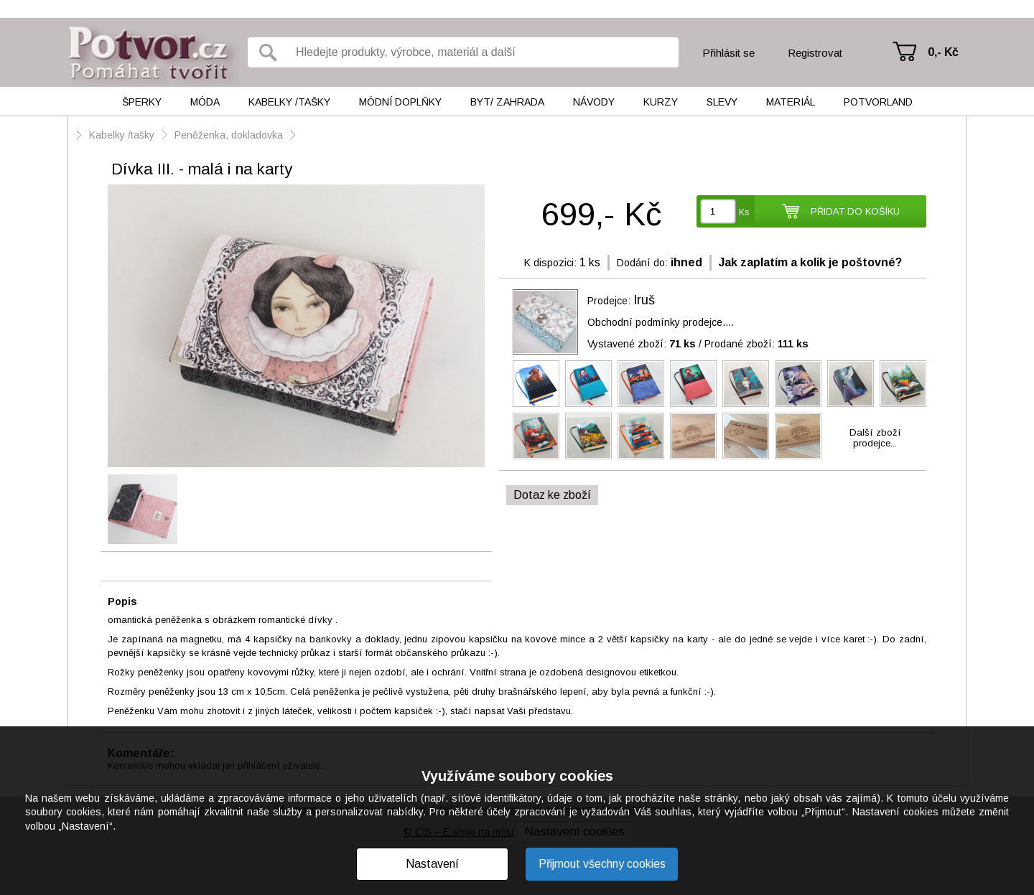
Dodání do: (642, 262)
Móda (205, 102)
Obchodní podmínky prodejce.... (660, 322)
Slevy (722, 102)
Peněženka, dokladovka (228, 135)
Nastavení (432, 864)
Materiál (790, 102)
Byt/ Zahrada (507, 102)
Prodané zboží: (756, 344)
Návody (594, 102)
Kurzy (660, 102)
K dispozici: (550, 262)
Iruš (644, 300)
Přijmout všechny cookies (602, 864)
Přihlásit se (728, 53)
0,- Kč (943, 52)
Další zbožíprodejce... (875, 438)
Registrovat (815, 53)
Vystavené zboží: (641, 344)
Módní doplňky (400, 102)
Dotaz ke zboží (552, 495)
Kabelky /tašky (289, 102)
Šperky (142, 102)
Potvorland (878, 102)
